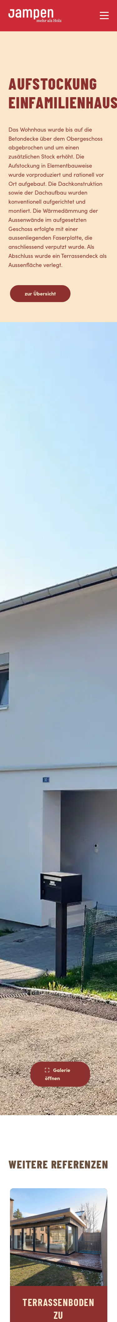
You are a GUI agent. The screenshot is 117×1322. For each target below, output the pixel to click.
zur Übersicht (40, 293)
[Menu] (104, 16)
